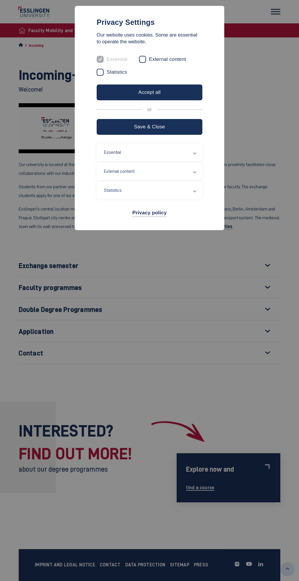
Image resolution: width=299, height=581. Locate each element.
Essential (117, 59)
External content (167, 59)
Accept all (149, 92)
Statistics (117, 72)
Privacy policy (149, 212)
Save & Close (149, 127)
